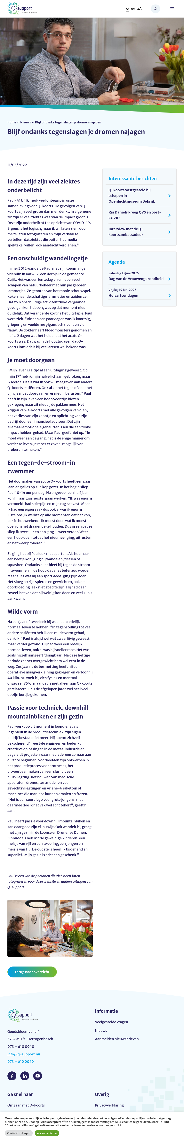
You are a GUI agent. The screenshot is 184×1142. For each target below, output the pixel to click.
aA (127, 9)
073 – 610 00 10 (20, 1061)
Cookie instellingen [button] (18, 1133)
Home (11, 122)
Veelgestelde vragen (112, 1022)
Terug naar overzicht (32, 971)
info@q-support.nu (24, 1054)
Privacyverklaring (109, 1105)
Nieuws (25, 122)
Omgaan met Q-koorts (26, 1105)
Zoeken (155, 8)
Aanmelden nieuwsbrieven (117, 1039)
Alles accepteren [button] (47, 1133)
